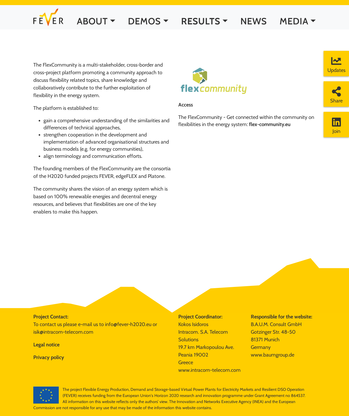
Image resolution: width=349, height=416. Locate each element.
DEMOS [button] (144, 25)
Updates (336, 64)
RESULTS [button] (200, 25)
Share (336, 95)
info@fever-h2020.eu (128, 324)
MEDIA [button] (294, 25)
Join (336, 125)
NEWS (253, 25)
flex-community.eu (269, 124)
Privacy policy (48, 357)
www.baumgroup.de (272, 355)
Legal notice (46, 345)
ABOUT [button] (92, 25)
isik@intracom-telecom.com (63, 332)
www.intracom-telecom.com (209, 370)
